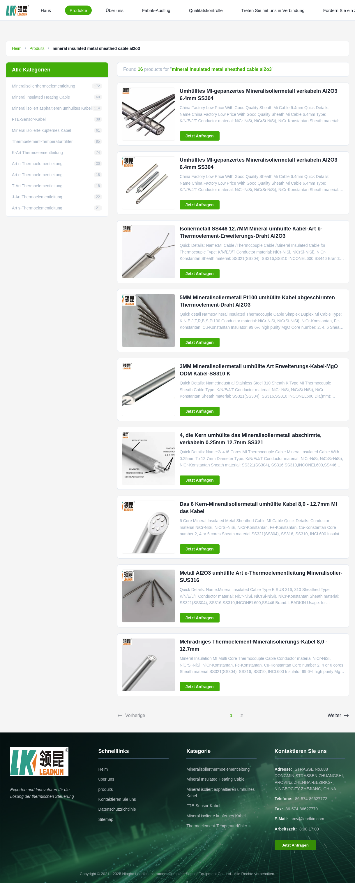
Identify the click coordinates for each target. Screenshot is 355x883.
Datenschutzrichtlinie (117, 809)
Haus (46, 10)
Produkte (78, 10)
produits (105, 789)
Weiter (338, 715)
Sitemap (105, 819)
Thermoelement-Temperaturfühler (216, 825)
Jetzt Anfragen (200, 136)
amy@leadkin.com (307, 818)
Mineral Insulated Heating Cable (215, 779)
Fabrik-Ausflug (156, 10)
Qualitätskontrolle (206, 10)
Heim (17, 48)
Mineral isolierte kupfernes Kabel (216, 816)
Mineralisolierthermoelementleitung (218, 769)
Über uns (114, 10)
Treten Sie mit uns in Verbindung (273, 10)
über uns (106, 779)
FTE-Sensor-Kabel (203, 805)
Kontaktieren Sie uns (117, 799)
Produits (36, 48)
